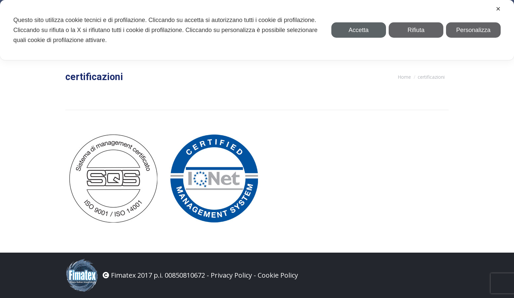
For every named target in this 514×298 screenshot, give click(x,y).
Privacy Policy (231, 275)
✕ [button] (498, 9)
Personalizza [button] (473, 30)
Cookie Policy (278, 275)
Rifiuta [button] (415, 30)
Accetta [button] (359, 30)
